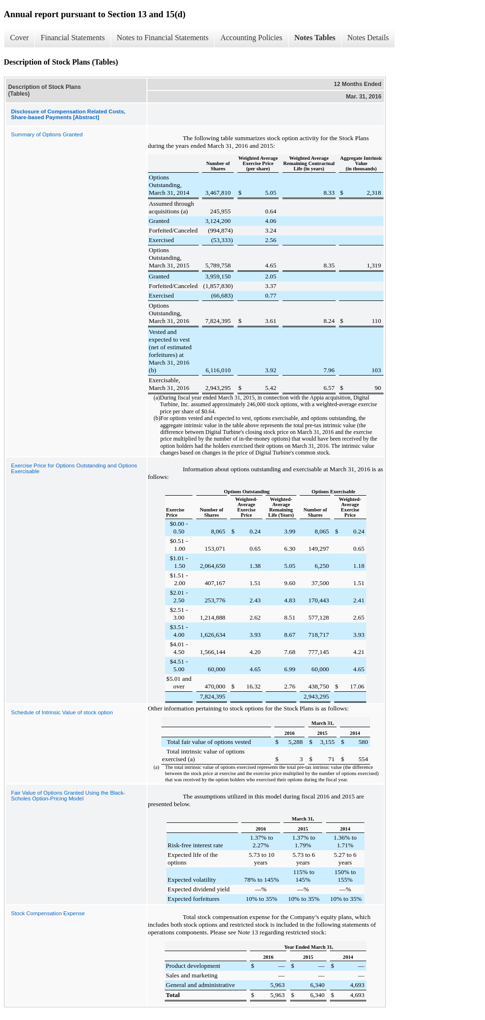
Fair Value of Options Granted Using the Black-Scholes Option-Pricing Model (68, 795)
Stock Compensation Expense (48, 913)
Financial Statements (73, 37)
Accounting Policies (251, 37)
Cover (19, 37)
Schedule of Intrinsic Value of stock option (62, 712)
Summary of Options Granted (47, 134)
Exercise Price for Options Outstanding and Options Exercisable (74, 468)
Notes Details (368, 37)
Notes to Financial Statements (163, 37)
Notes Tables (315, 37)
